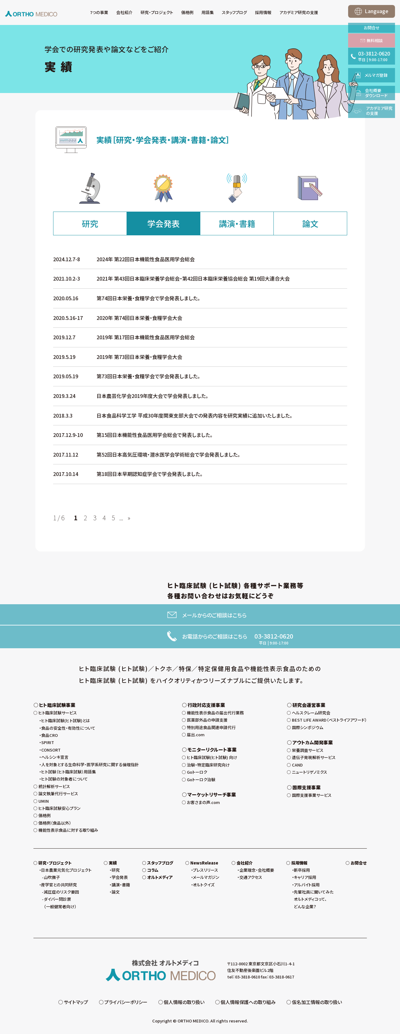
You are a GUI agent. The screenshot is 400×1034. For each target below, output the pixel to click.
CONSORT (51, 751)
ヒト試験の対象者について (64, 781)
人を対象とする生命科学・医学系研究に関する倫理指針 (90, 766)
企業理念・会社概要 (256, 872)
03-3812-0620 (273, 636)
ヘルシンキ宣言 (54, 759)
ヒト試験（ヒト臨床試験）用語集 (68, 773)
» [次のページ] (129, 518)
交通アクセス (250, 879)
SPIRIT (47, 744)
